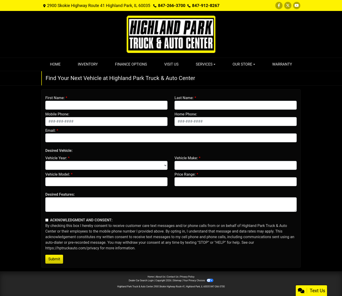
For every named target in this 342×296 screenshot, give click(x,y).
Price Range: (185, 174)
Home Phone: (186, 114)
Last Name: (184, 98)
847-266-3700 (171, 5)
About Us (160, 276)
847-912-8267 (205, 5)
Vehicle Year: (56, 158)
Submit (54, 259)
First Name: (55, 98)
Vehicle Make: (186, 158)
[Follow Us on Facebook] (278, 5)
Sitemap (177, 280)
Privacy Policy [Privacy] (187, 276)
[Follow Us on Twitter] (287, 5)
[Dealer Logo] (171, 34)
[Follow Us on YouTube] (296, 5)
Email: (50, 130)
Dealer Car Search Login (141, 280)
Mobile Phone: (57, 114)
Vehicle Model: (57, 174)
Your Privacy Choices (198, 280)
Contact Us (172, 276)
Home (151, 276)
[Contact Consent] (46, 220)
